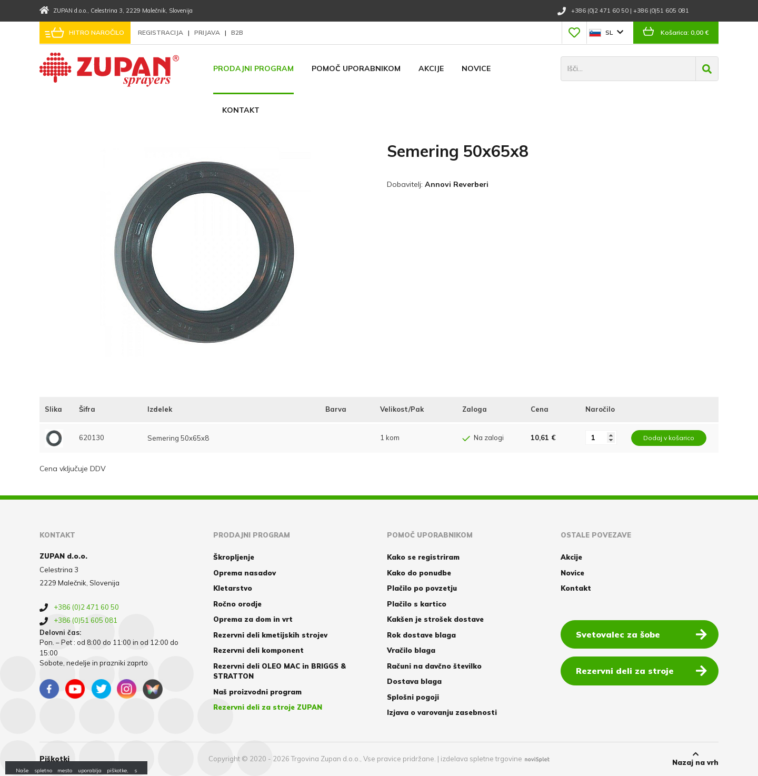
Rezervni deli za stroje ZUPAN (267, 707)
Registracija (161, 32)
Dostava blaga (414, 681)
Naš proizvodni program (257, 692)
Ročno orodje (237, 604)
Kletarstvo (232, 588)
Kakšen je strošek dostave (435, 619)
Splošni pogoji (413, 697)
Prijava (208, 32)
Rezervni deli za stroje (641, 670)
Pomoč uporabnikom (356, 68)
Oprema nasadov (244, 573)
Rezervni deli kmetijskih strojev (270, 635)
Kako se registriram (423, 557)
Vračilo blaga (411, 650)
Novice (476, 68)
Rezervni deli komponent (258, 650)
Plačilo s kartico (416, 604)
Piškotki (54, 758)
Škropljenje (233, 557)
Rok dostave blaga (421, 635)
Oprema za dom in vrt (253, 619)
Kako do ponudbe (419, 573)
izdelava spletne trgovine (481, 758)
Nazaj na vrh (695, 759)
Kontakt (241, 110)
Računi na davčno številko (434, 666)
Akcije (431, 68)
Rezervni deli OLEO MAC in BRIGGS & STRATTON (279, 671)
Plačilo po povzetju (422, 588)
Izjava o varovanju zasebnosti (442, 712)
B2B (237, 32)
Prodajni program (253, 68)
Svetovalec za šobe (641, 634)
